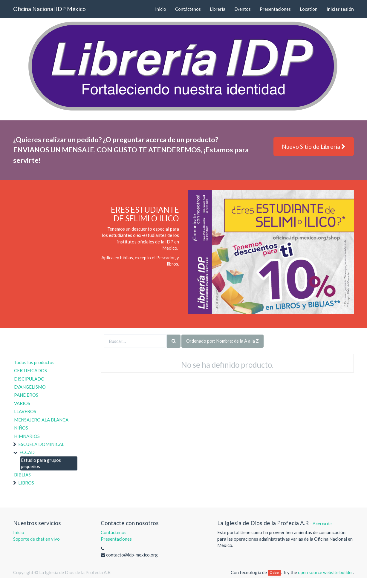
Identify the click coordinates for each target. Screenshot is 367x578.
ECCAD (27, 452)
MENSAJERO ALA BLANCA (41, 419)
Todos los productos (34, 362)
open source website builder (325, 572)
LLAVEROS (25, 411)
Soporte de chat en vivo (36, 539)
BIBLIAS (22, 474)
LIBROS (26, 482)
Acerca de (322, 523)
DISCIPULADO (29, 378)
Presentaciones (116, 539)
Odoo (274, 573)
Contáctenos (113, 532)
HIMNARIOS (27, 436)
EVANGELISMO (30, 387)
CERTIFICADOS (30, 370)
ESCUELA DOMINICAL (41, 444)
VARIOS (22, 403)
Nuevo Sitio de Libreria (313, 146)
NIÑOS (21, 427)
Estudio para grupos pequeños (41, 463)
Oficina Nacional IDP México (49, 8)
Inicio (18, 532)
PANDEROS (26, 395)
